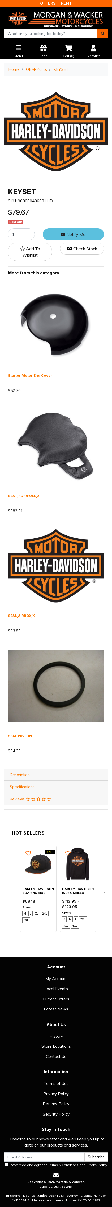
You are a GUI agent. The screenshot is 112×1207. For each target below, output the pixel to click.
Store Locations (56, 1046)
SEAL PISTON (20, 736)
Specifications (22, 787)
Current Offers (56, 998)
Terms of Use (56, 1083)
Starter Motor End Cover (30, 375)
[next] (104, 893)
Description (20, 774)
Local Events (56, 988)
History (56, 1036)
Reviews (30, 799)
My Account (56, 978)
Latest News (56, 1009)
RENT (66, 3)
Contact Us (56, 1056)
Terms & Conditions (63, 1165)
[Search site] (102, 33)
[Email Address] (44, 1157)
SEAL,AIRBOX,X (21, 615)
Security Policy (56, 1114)
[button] (30, 252)
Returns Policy (56, 1103)
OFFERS (48, 3)
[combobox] (51, 33)
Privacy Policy (56, 1093)
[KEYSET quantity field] (21, 234)
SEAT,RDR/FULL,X (24, 495)
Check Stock (82, 248)
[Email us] (56, 1175)
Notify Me (73, 234)
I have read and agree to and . (56, 1165)
